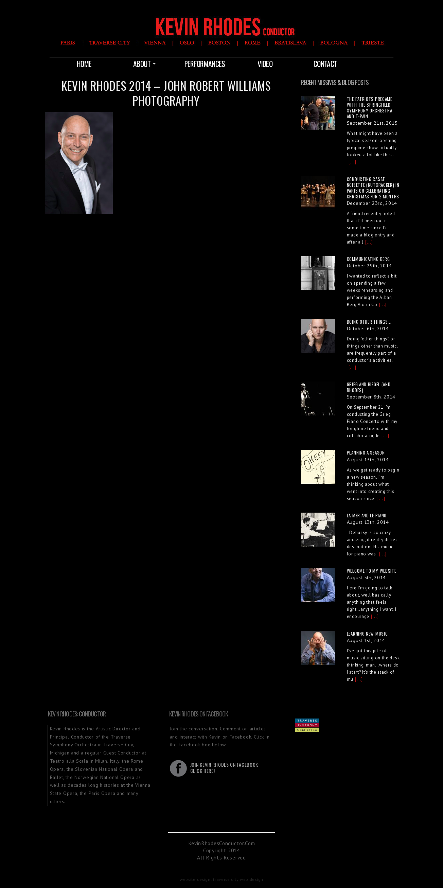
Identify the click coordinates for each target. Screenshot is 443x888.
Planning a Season (366, 452)
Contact (325, 63)
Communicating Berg (368, 258)
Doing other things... (369, 321)
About (144, 63)
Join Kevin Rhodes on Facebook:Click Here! (225, 767)
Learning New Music (367, 633)
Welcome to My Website (371, 570)
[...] (352, 162)
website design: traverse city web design (221, 879)
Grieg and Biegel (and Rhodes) (369, 387)
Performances (204, 63)
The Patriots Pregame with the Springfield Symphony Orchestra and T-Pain (369, 107)
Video (265, 63)
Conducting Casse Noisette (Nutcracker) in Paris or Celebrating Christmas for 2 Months (373, 188)
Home (84, 63)
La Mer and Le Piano (367, 515)
